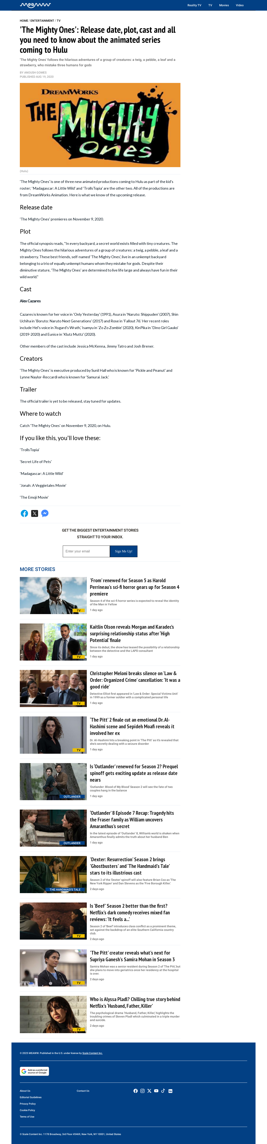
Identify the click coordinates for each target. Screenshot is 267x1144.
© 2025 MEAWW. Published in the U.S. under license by (51, 1053)
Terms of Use (27, 1116)
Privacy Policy (28, 1103)
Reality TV (194, 5)
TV (210, 5)
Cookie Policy (27, 1110)
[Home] (35, 5)
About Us (25, 1090)
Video (240, 5)
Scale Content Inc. (92, 1053)
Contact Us (83, 1090)
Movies (224, 5)
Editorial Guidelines (31, 1097)
